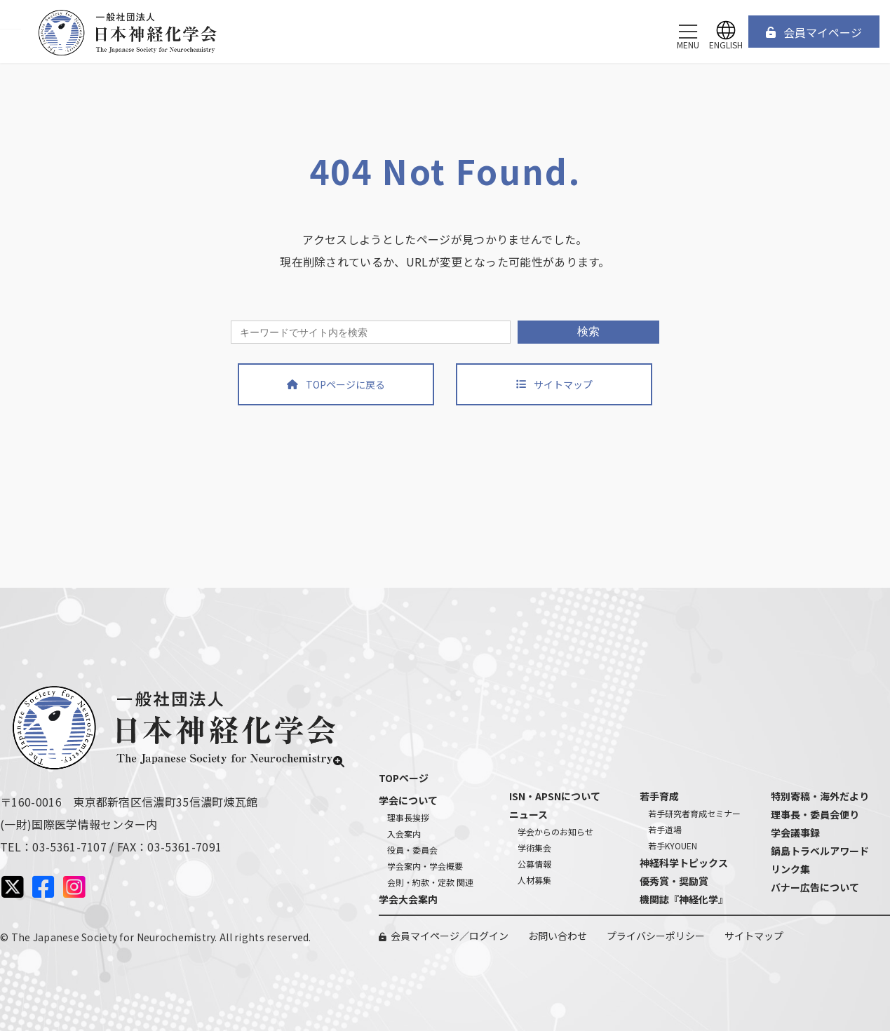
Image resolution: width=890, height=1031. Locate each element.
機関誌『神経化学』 (684, 899)
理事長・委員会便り (815, 814)
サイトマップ (753, 936)
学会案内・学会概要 (425, 866)
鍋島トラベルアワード (820, 851)
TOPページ (404, 778)
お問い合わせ (557, 936)
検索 (588, 331)
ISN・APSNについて (554, 796)
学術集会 (534, 848)
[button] (813, 31)
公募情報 (534, 864)
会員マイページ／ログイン (449, 936)
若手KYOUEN (672, 845)
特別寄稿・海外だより (820, 796)
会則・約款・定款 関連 (430, 882)
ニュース (528, 814)
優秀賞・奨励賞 (674, 881)
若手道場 (665, 829)
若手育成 (659, 796)
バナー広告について (815, 887)
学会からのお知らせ (555, 831)
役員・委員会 (412, 850)
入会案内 (404, 834)
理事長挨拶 (408, 817)
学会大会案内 (408, 899)
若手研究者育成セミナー (694, 813)
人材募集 (534, 880)
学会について (408, 800)
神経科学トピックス (684, 863)
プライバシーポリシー (656, 936)
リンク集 (790, 869)
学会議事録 (795, 833)
